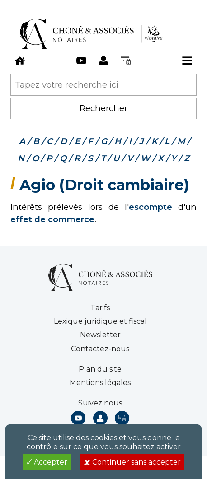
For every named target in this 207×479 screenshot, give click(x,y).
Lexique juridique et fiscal (100, 321)
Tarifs (100, 307)
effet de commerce (52, 219)
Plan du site (100, 369)
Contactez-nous (100, 348)
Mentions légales (100, 382)
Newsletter (100, 334)
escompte (150, 207)
